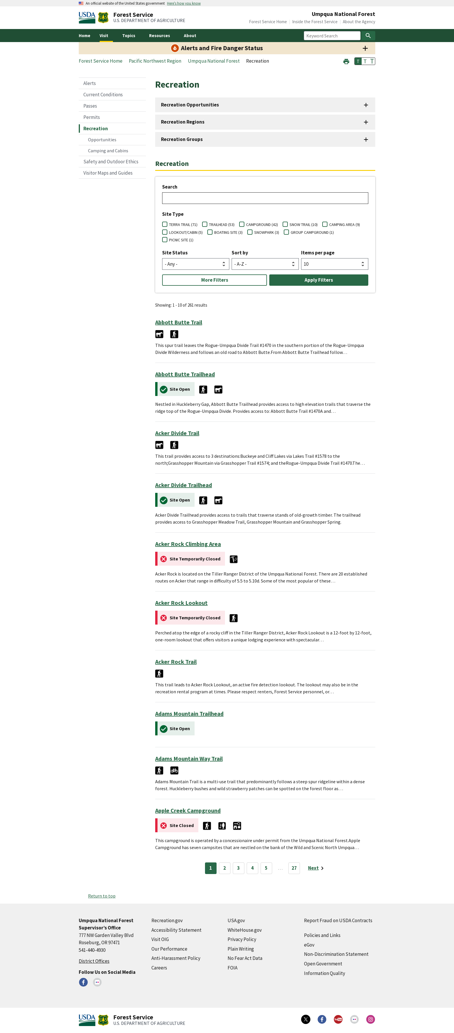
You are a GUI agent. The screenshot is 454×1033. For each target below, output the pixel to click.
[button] (346, 61)
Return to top (102, 896)
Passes (90, 106)
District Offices (94, 961)
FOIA (232, 968)
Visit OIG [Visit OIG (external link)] (160, 939)
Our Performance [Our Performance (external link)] (169, 949)
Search (169, 187)
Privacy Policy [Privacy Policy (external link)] (242, 939)
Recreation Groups (182, 139)
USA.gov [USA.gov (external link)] (236, 920)
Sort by (240, 252)
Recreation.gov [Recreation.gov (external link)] (167, 920)
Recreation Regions (182, 122)
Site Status (175, 252)
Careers (159, 968)
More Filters (214, 280)
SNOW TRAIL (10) (304, 224)
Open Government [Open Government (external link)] (323, 963)
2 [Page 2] (224, 868)
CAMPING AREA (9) (344, 224)
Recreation (95, 128)
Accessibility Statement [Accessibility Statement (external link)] (176, 930)
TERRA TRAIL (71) (183, 224)
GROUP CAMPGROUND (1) (312, 232)
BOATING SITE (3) (228, 232)
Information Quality (324, 973)
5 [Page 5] (266, 868)
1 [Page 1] (210, 868)
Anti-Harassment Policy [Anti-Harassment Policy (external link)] (175, 958)
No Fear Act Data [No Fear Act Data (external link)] (245, 958)
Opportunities (102, 139)
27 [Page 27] (294, 868)
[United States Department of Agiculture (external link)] (88, 17)
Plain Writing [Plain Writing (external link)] (241, 949)
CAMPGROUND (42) (262, 224)
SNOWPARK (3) (266, 232)
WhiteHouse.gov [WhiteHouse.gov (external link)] (245, 930)
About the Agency (359, 21)
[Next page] (317, 868)
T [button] (358, 61)
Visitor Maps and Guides (108, 173)
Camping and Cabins (108, 150)
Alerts (89, 83)
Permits (91, 117)
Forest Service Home (268, 21)
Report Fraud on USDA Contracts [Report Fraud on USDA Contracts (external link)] (338, 920)
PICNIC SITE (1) (181, 240)
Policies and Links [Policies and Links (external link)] (322, 935)
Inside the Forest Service (315, 21)
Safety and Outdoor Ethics (110, 161)
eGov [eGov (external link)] (309, 945)
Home (84, 35)
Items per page (317, 252)
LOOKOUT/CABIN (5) (186, 232)
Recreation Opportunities (190, 105)
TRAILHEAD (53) (222, 224)
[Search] (368, 35)
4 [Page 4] (252, 868)
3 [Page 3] (238, 868)
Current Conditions (103, 94)
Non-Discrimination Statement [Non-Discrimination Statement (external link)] (336, 954)
